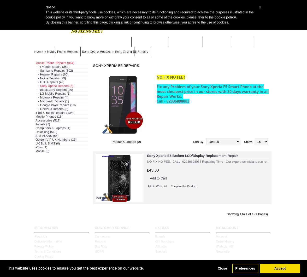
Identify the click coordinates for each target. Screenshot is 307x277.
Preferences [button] (245, 268)
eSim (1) (41, 147)
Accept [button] (280, 268)
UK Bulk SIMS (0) (47, 143)
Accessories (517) (47, 120)
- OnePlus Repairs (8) (51, 109)
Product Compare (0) (126, 142)
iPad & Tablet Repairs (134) (54, 113)
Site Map (101, 246)
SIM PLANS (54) (47, 136)
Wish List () (224, 246)
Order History (225, 241)
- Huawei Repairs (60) (51, 74)
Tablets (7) (42, 124)
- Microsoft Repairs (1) (52, 101)
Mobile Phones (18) (49, 116)
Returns (100, 241)
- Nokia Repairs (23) (50, 78)
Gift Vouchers (164, 241)
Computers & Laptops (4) (52, 128)
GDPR (99, 251)
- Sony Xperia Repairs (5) (54, 86)
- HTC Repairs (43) (50, 82)
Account (221, 236)
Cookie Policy (43, 256)
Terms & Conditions (47, 251)
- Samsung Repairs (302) (54, 70)
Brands (160, 236)
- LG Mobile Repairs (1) (53, 93)
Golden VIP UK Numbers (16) (56, 139)
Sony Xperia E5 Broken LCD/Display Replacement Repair (192, 156)
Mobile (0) (42, 151)
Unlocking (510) (46, 132)
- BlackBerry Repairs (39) (54, 90)
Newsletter (223, 251)
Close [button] (222, 268)
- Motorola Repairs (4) (51, 97)
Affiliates (161, 246)
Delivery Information (48, 241)
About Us (40, 236)
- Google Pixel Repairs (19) (55, 105)
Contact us (102, 236)
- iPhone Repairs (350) (52, 67)
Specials (161, 251)
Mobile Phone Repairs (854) (54, 63)
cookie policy (225, 17)
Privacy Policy (44, 246)
